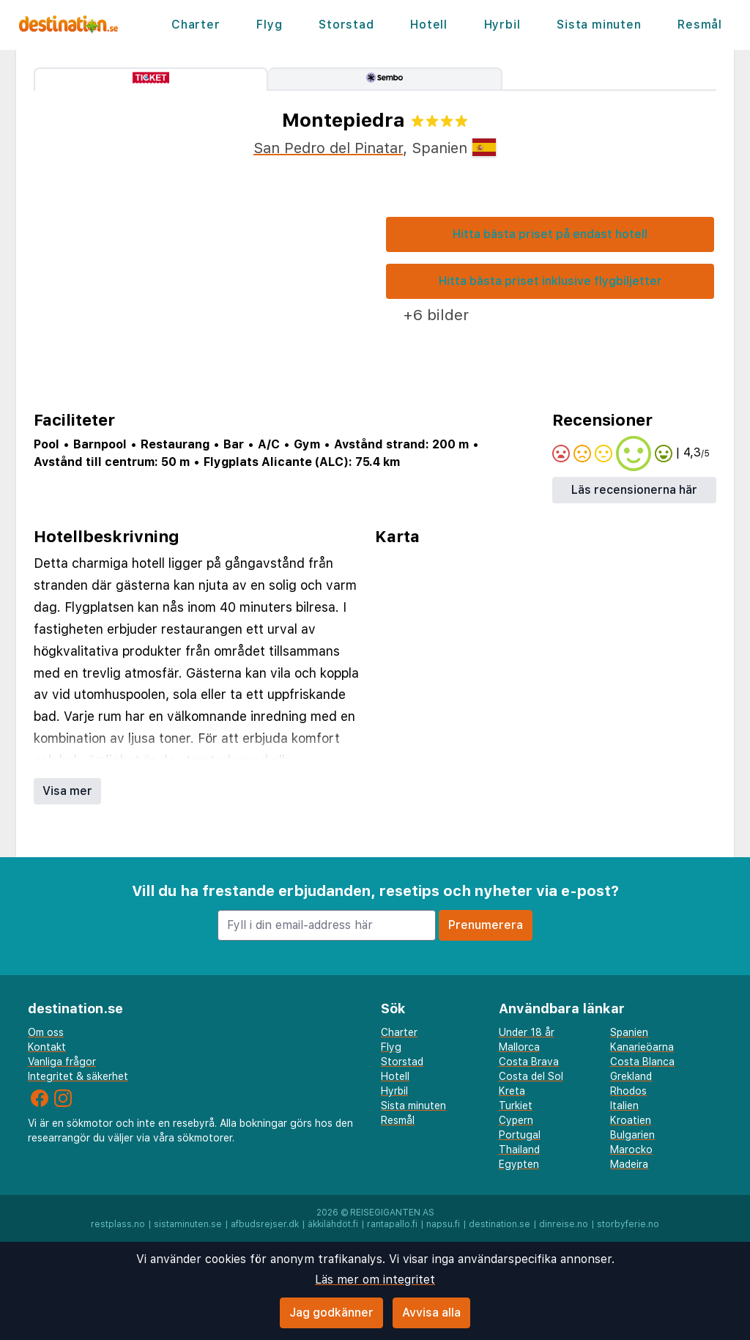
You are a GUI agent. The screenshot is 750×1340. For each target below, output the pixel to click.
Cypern (516, 1120)
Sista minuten (599, 25)
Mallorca (519, 1047)
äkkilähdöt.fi (333, 1224)
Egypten (519, 1164)
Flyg (269, 25)
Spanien (629, 1032)
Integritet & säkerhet (78, 1076)
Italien (624, 1105)
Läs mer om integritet (375, 1280)
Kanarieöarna (642, 1047)
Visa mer (67, 791)
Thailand (519, 1149)
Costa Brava (529, 1061)
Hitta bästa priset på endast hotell (550, 234)
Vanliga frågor (62, 1061)
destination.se (499, 1224)
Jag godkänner (331, 1312)
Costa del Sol (531, 1076)
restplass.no (118, 1224)
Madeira (629, 1164)
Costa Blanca (642, 1061)
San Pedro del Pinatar (328, 148)
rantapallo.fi (392, 1224)
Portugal (520, 1135)
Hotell (429, 25)
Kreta (512, 1091)
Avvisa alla (431, 1312)
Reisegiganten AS (392, 1212)
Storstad (346, 25)
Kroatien (630, 1120)
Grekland (631, 1076)
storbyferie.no (628, 1224)
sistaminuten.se (188, 1224)
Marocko (631, 1149)
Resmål (699, 25)
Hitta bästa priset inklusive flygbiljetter (550, 281)
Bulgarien (632, 1135)
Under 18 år (526, 1032)
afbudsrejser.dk (265, 1224)
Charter (195, 25)
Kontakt (47, 1047)
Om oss (46, 1032)
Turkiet (515, 1105)
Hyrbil (502, 25)
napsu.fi (443, 1224)
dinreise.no (563, 1224)
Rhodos (628, 1091)
